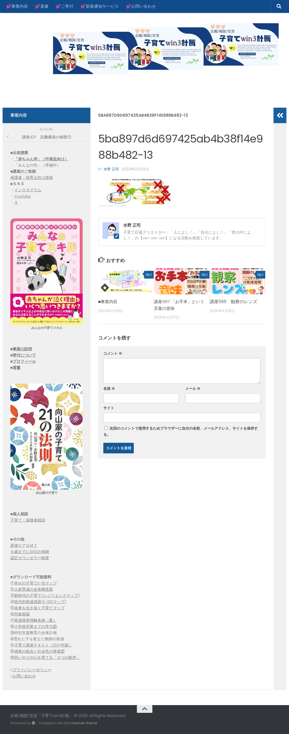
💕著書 (42, 6)
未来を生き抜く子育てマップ (39, 608)
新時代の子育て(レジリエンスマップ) (47, 595)
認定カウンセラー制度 (29, 558)
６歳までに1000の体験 (29, 551)
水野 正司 (111, 169)
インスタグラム (27, 190)
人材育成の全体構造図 (33, 589)
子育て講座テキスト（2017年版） (43, 645)
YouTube (22, 196)
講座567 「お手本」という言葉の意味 (178, 304)
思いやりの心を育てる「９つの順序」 (47, 657)
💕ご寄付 (64, 6)
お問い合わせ (24, 676)
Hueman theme (84, 723)
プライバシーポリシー (32, 670)
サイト (108, 407)
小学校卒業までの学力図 (35, 626)
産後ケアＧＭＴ (23, 545)
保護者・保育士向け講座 (31, 177)
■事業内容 (108, 301)
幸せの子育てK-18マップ (35, 583)
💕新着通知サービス (100, 6)
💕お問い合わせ (141, 6)
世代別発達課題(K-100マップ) (40, 601)
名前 (109, 388)
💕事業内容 (17, 6)
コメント (112, 353)
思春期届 (22, 614)
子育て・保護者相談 (27, 520)
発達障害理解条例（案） (35, 620)
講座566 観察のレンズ (233, 301)
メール (192, 388)
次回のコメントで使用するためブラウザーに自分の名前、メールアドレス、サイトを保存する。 (180, 431)
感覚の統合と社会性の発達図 (39, 651)
